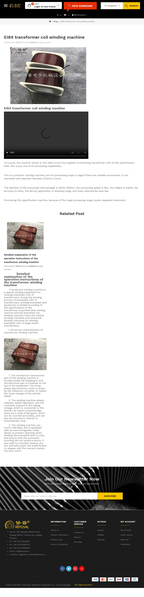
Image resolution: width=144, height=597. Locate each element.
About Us (55, 539)
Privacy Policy (57, 549)
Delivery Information (60, 544)
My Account (126, 539)
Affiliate (100, 544)
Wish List (125, 549)
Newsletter (125, 553)
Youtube (81, 577)
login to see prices (39, 6)
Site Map (78, 551)
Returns (77, 546)
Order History (126, 544)
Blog (56, 20)
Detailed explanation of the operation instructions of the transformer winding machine (21, 268)
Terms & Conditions (59, 553)
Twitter (68, 577)
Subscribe (110, 505)
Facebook (62, 577)
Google (75, 577)
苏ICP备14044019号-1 (84, 594)
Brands (100, 539)
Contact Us (79, 542)
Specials (101, 549)
